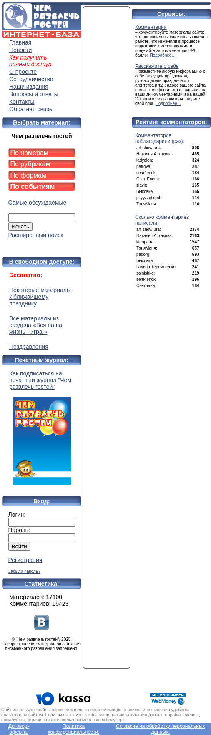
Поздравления (28, 346)
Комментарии (151, 27)
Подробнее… (163, 55)
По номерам (29, 152)
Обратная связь (30, 109)
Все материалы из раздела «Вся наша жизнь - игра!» (35, 325)
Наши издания (28, 86)
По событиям (32, 186)
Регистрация (25, 560)
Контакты (21, 101)
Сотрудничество (31, 79)
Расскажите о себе (157, 66)
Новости (20, 50)
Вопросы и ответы (33, 94)
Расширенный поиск (35, 235)
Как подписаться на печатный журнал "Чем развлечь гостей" (41, 427)
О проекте (23, 71)
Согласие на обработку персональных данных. (160, 729)
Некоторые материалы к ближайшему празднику (40, 297)
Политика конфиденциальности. (74, 729)
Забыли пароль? (24, 571)
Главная (20, 42)
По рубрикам (30, 164)
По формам (28, 175)
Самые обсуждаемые (37, 202)
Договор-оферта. (18, 729)
